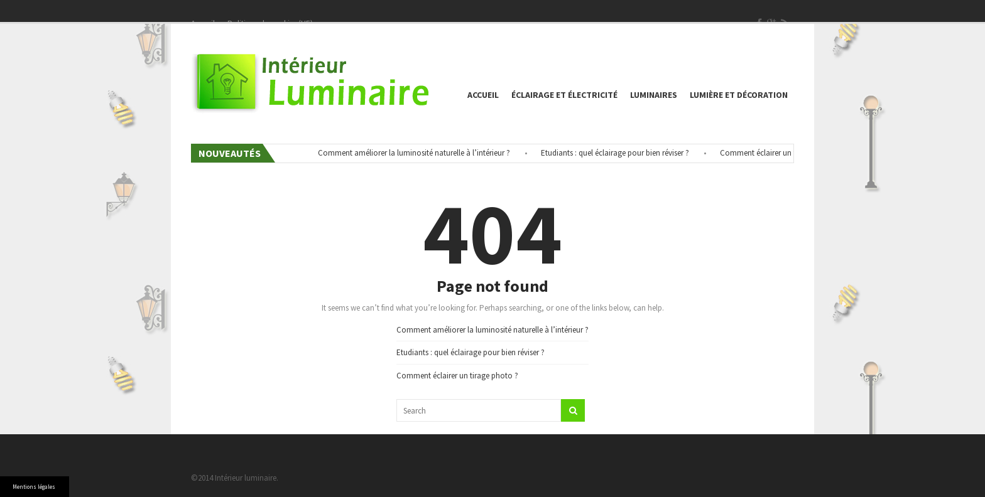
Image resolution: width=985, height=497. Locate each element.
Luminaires (653, 94)
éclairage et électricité (564, 94)
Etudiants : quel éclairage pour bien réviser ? (617, 152)
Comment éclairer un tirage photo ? (783, 152)
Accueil (483, 94)
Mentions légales (34, 486)
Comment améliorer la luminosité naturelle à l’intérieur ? (416, 152)
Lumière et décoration (739, 94)
